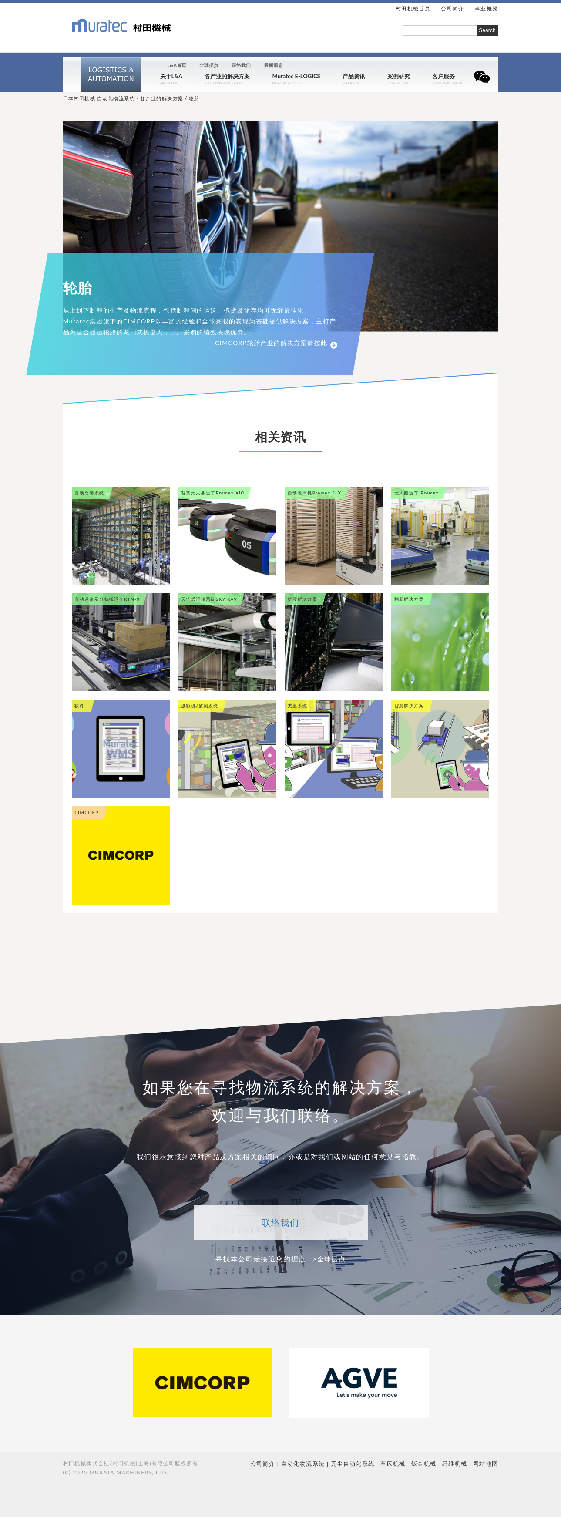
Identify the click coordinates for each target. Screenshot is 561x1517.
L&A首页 (177, 65)
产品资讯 (354, 76)
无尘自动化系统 (361, 1463)
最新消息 (273, 65)
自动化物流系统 (314, 1463)
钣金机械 (428, 1463)
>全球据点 (329, 1259)
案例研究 (398, 76)
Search (487, 30)
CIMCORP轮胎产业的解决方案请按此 (276, 342)
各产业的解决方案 (227, 76)
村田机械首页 (413, 8)
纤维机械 (457, 1463)
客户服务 (443, 76)
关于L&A (171, 76)
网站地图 (486, 1463)
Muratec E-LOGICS (296, 76)
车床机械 (399, 1463)
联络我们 (241, 65)
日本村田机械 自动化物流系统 (99, 98)
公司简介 (277, 1463)
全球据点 (208, 65)
